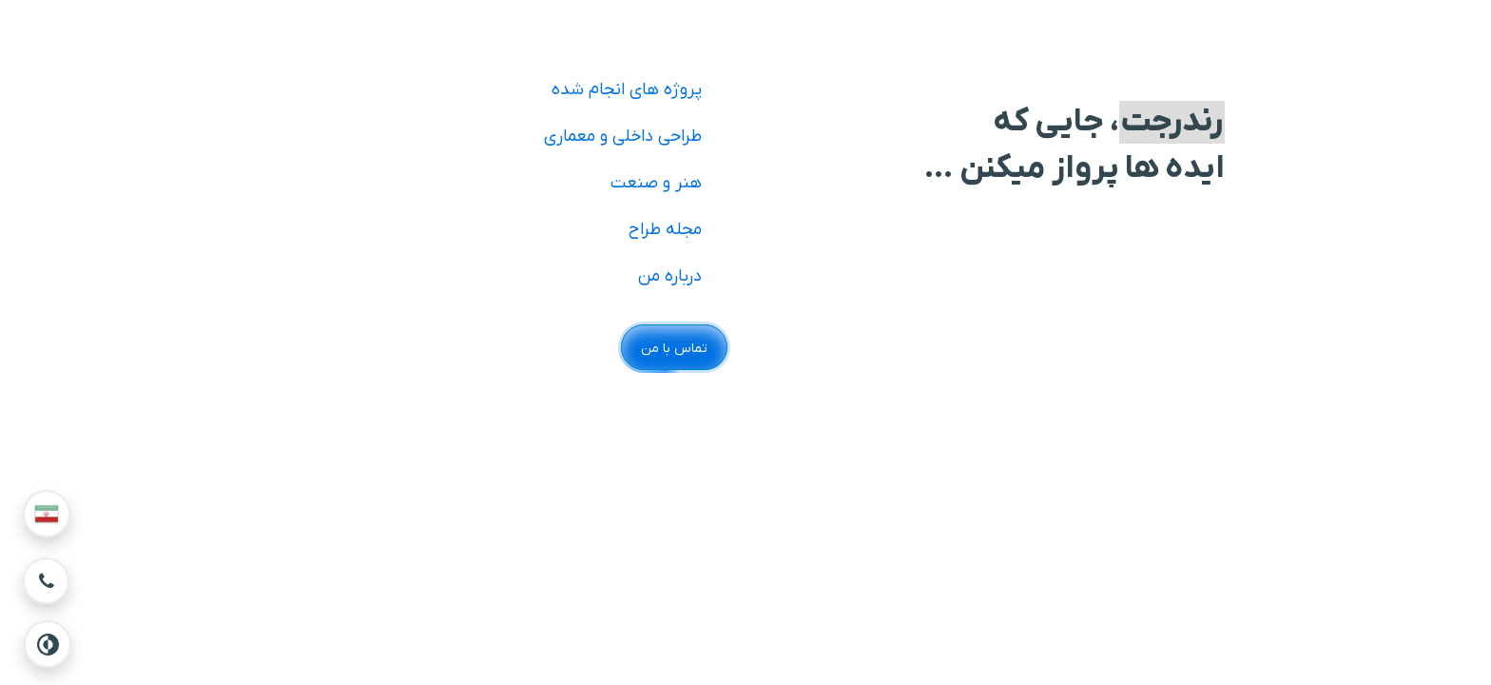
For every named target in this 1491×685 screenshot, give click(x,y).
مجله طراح (665, 230)
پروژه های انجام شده (627, 90)
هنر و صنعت (656, 183)
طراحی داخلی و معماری (623, 136)
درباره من (670, 276)
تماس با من (674, 349)
